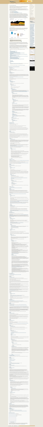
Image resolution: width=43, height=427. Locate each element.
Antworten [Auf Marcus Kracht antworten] (10, 217)
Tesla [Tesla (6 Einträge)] (31, 41)
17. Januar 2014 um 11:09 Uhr (11, 159)
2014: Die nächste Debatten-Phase (12, 5)
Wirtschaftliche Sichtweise (32, 6)
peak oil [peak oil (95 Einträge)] (32, 35)
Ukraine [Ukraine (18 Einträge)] (31, 43)
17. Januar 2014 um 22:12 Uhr (13, 175)
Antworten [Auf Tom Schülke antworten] (10, 80)
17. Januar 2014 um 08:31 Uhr (12, 81)
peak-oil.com (6, 1)
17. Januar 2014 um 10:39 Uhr (14, 89)
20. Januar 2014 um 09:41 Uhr (12, 392)
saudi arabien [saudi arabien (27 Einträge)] (32, 38)
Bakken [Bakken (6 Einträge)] (32, 24)
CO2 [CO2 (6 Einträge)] (32, 26)
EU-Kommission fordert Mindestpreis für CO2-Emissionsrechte (15, 52)
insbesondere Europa (21, 47)
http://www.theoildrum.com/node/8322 (12, 215)
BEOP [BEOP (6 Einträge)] (33, 24)
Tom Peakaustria (13, 114)
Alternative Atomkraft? (32, 10)
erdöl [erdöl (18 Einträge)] (30, 29)
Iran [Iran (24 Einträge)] (30, 33)
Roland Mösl (10, 122)
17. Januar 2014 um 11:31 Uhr (14, 120)
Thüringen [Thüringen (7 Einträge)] (33, 41)
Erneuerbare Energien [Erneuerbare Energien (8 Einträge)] (32, 29)
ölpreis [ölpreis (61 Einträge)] (30, 46)
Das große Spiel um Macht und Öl (11, 360)
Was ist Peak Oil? (31, 5)
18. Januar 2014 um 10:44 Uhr (12, 229)
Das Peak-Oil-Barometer (12, 3)
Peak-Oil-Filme (31, 12)
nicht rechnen (25, 16)
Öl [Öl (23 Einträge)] (31, 45)
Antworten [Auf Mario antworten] (10, 194)
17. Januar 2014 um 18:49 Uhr (11, 212)
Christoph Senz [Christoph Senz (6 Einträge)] (31, 26)
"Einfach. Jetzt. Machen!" (12, 61)
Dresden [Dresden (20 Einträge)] (33, 27)
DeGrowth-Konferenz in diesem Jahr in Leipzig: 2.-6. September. (15, 63)
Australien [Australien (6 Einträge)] (30, 24)
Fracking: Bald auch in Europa (12, 51)
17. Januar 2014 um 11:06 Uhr (14, 93)
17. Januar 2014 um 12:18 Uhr (12, 167)
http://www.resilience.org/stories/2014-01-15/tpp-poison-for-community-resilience (15, 274)
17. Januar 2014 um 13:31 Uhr (11, 189)
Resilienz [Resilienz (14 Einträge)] (33, 37)
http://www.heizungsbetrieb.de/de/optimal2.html (15, 253)
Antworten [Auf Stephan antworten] (12, 182)
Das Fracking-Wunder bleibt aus (14, 11)
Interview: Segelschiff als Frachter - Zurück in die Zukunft (14, 55)
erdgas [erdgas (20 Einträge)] (33, 28)
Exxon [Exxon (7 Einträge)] (30, 30)
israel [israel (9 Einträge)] (31, 33)
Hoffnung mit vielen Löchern (16, 12)
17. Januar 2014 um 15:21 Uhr (12, 195)
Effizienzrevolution (31, 8)
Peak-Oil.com (31, 4)
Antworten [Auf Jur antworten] (10, 319)
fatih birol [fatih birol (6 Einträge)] (31, 30)
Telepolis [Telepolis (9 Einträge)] (30, 41)
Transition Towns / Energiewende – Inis (31, 13)
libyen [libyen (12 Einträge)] (30, 34)
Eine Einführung (16, 3)
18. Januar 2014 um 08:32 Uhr (14, 183)
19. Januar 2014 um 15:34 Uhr (14, 346)
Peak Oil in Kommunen (32, 7)
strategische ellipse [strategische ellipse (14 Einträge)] (32, 40)
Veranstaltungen (21, 3)
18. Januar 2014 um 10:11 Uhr (13, 225)
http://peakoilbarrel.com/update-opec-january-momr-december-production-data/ (16, 295)
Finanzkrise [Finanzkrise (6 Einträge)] (33, 30)
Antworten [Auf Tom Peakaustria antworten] (12, 92)
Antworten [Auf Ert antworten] (12, 119)
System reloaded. (11, 60)
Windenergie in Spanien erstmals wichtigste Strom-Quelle (14, 58)
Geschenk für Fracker (12, 53)
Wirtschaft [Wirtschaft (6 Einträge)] (34, 44)
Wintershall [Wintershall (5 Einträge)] (32, 44)
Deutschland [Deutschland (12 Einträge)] (31, 27)
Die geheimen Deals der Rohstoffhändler (12, 359)
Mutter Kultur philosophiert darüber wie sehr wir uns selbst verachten (14, 363)
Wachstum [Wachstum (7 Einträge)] (31, 44)
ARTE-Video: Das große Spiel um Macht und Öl (14, 57)
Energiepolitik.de (33, 67)
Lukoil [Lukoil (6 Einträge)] (31, 34)
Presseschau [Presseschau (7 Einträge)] (31, 37)
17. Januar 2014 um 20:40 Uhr (12, 293)
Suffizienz (31, 9)
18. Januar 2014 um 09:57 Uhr (12, 218)
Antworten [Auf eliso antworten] (10, 166)
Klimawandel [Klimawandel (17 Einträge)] (33, 33)
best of (19, 3)
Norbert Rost (13, 111)
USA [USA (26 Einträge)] (32, 43)
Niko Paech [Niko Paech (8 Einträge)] (33, 34)
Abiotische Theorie (31, 11)
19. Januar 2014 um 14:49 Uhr (11, 355)
